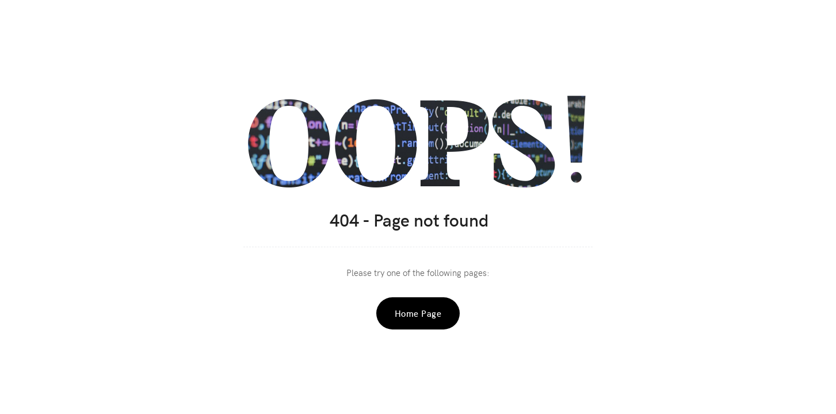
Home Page (418, 313)
